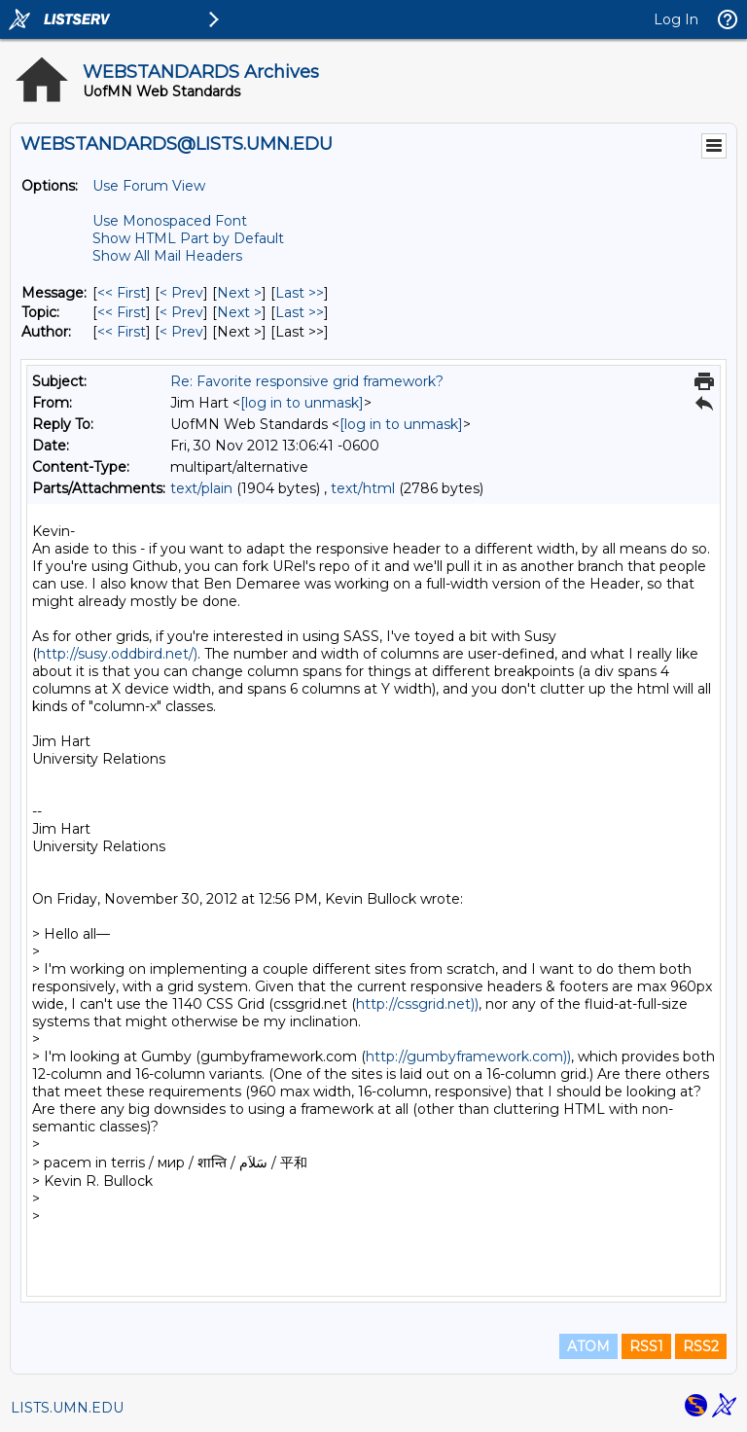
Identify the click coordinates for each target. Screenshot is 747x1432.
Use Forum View (148, 186)
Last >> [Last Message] (299, 293)
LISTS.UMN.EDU (67, 1407)
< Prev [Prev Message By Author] (181, 331)
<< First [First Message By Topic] (121, 312)
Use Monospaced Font (169, 221)
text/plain (201, 488)
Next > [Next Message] (239, 293)
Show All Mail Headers (167, 256)
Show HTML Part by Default (188, 238)
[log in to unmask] (302, 403)
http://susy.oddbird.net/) (117, 653)
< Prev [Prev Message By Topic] (181, 312)
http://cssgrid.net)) (417, 1004)
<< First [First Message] (121, 293)
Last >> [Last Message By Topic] (299, 312)
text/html (363, 488)
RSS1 (646, 1346)
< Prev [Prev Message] (181, 293)
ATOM (588, 1346)
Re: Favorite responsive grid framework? (307, 381)
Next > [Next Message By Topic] (239, 312)
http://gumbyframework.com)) (468, 1056)
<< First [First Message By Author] (121, 331)
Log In (676, 19)
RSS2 (701, 1346)
